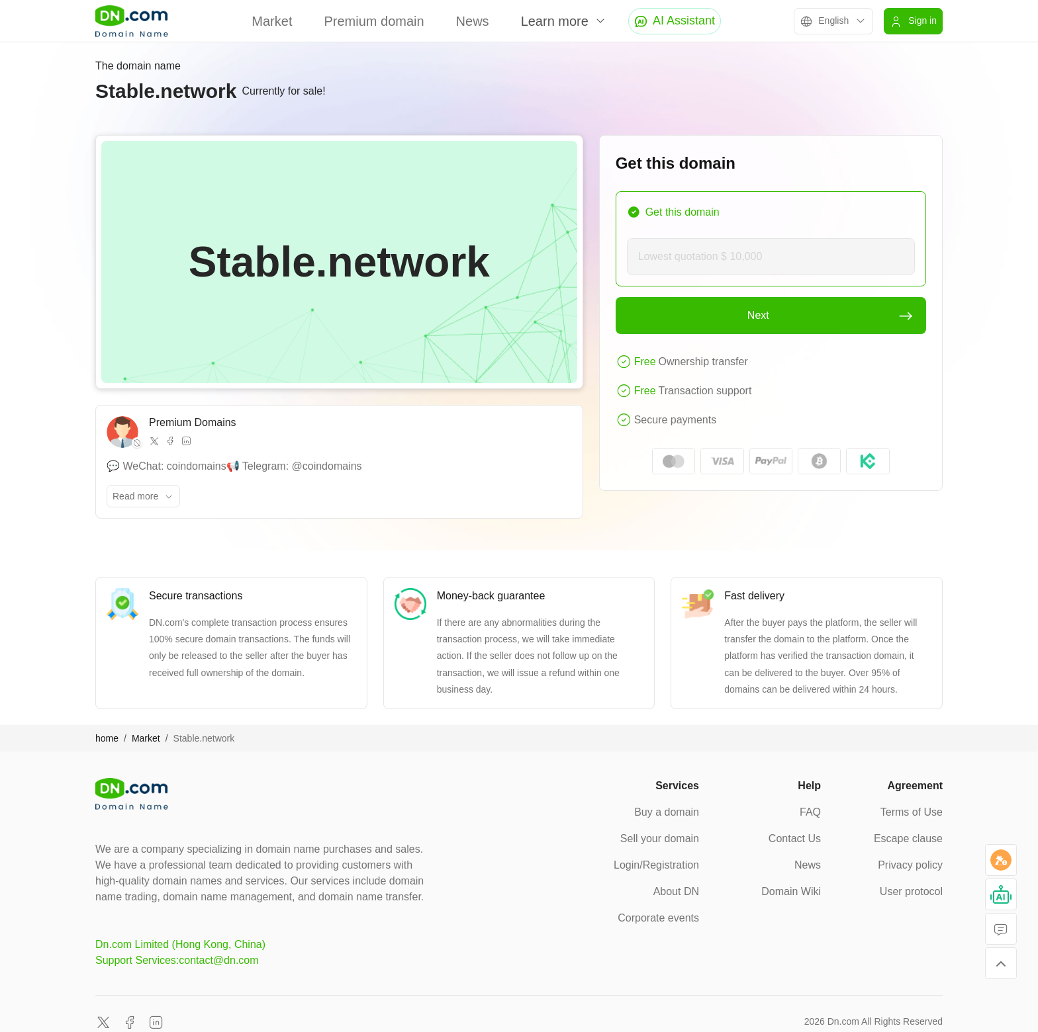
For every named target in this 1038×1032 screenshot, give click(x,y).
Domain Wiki (791, 891)
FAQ (810, 812)
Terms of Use (911, 812)
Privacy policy (910, 865)
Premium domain (374, 21)
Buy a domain (666, 812)
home (106, 738)
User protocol (911, 891)
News (472, 21)
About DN (676, 891)
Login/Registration (656, 865)
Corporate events (658, 918)
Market (272, 21)
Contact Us (795, 838)
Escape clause (908, 838)
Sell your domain (659, 838)
